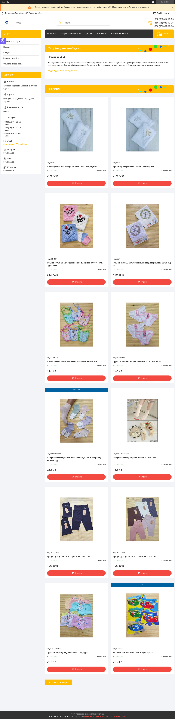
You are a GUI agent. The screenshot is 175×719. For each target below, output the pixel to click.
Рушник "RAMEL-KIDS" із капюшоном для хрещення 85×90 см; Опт (142, 264)
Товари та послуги (69, 33)
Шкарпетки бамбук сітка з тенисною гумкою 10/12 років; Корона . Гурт (74, 459)
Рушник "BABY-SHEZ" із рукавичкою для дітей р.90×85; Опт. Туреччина (75, 264)
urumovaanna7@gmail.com (15, 144)
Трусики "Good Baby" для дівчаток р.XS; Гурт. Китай (137, 361)
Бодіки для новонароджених (62, 70)
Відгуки (6, 52)
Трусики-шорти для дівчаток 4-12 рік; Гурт (67, 653)
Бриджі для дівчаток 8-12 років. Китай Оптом (68, 556)
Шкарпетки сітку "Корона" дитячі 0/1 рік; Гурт (134, 458)
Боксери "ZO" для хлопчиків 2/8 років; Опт (133, 653)
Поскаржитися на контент (94, 716)
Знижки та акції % (11, 58)
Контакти (101, 33)
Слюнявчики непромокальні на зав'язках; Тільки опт (72, 361)
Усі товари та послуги (58, 682)
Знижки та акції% (119, 33)
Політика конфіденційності (116, 716)
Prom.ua (100, 714)
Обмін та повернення (13, 64)
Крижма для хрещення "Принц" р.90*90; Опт (133, 167)
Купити (78, 183)
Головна (51, 33)
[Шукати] (60, 23)
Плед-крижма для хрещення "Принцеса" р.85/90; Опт (72, 167)
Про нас (89, 33)
